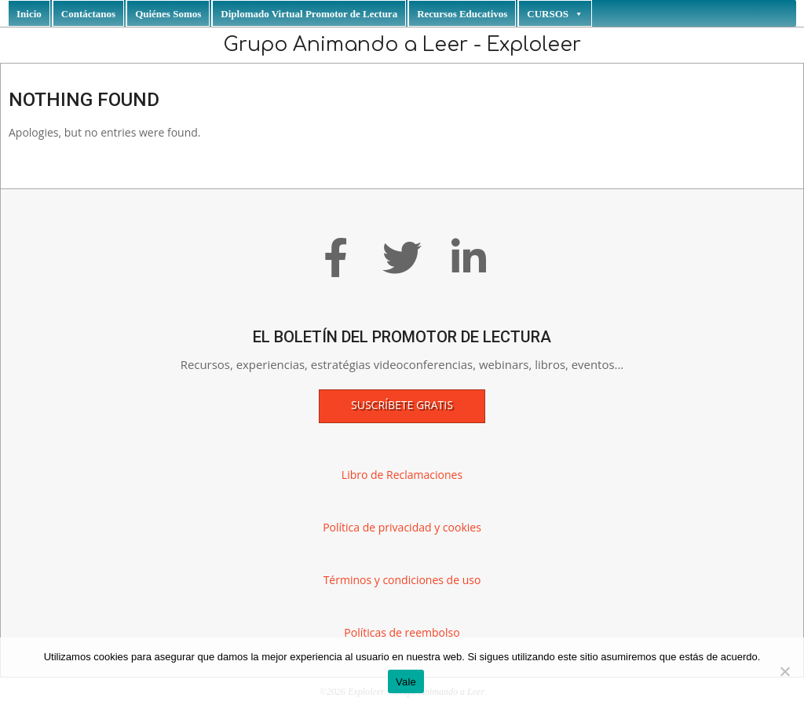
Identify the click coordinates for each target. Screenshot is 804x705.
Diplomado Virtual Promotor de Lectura (309, 14)
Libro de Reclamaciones (402, 474)
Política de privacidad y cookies (402, 527)
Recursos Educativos (462, 14)
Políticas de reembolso (401, 632)
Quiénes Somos (168, 14)
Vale (406, 682)
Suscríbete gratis (402, 404)
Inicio (29, 14)
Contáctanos (88, 14)
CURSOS (555, 14)
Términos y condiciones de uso (402, 579)
